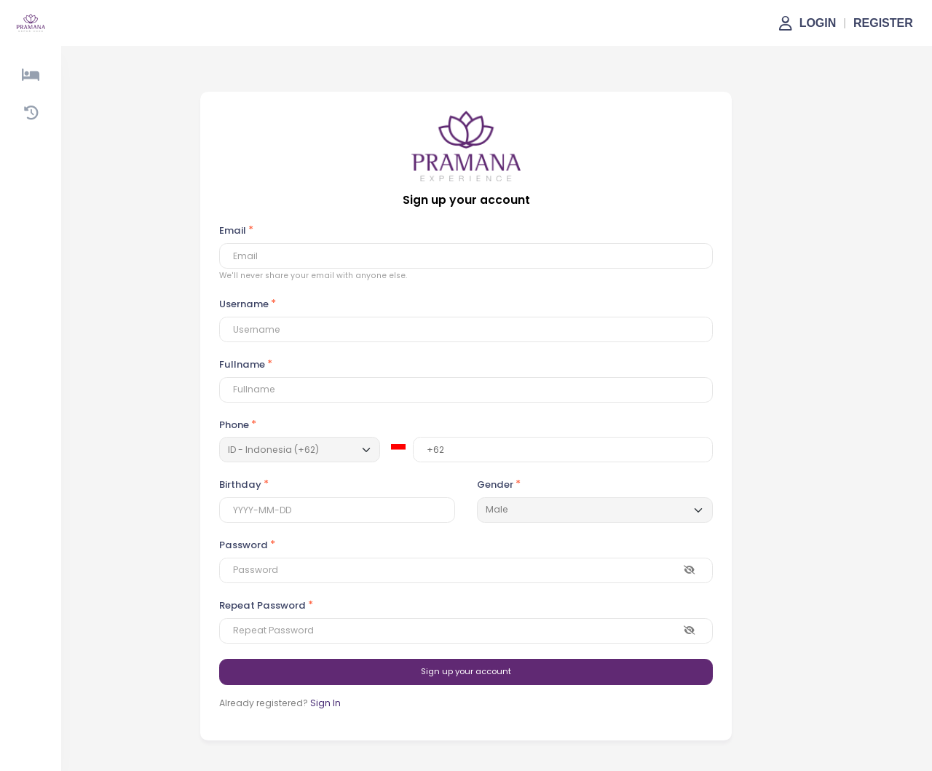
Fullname (242, 364)
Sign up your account (466, 671)
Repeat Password (262, 605)
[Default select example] (595, 510)
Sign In (325, 703)
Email (232, 230)
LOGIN (818, 23)
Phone (234, 425)
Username (244, 304)
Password (243, 545)
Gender (495, 484)
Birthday (240, 484)
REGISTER (883, 23)
